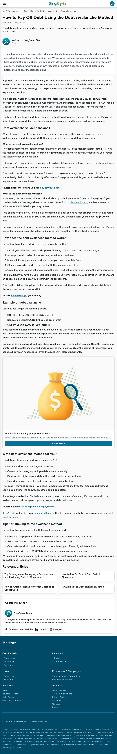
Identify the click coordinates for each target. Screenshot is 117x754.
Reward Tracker (10, 693)
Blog (25, 11)
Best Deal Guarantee (62, 679)
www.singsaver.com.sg (78, 729)
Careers (56, 704)
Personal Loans (14, 11)
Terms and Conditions (93, 732)
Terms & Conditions (62, 693)
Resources (9, 661)
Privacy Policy (59, 697)
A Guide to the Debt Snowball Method (83, 586)
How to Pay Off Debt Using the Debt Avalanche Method (53, 11)
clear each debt (78, 202)
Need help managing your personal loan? (28, 433)
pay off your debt (49, 187)
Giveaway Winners (11, 700)
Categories (9, 658)
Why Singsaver (59, 690)
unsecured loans (43, 513)
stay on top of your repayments (36, 506)
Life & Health (60, 661)
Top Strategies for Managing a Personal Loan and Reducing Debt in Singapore (29, 576)
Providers (8, 665)
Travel (57, 658)
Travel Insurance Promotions (66, 676)
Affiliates (56, 700)
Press (55, 707)
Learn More (58, 443)
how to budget (19, 295)
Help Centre (8, 697)
